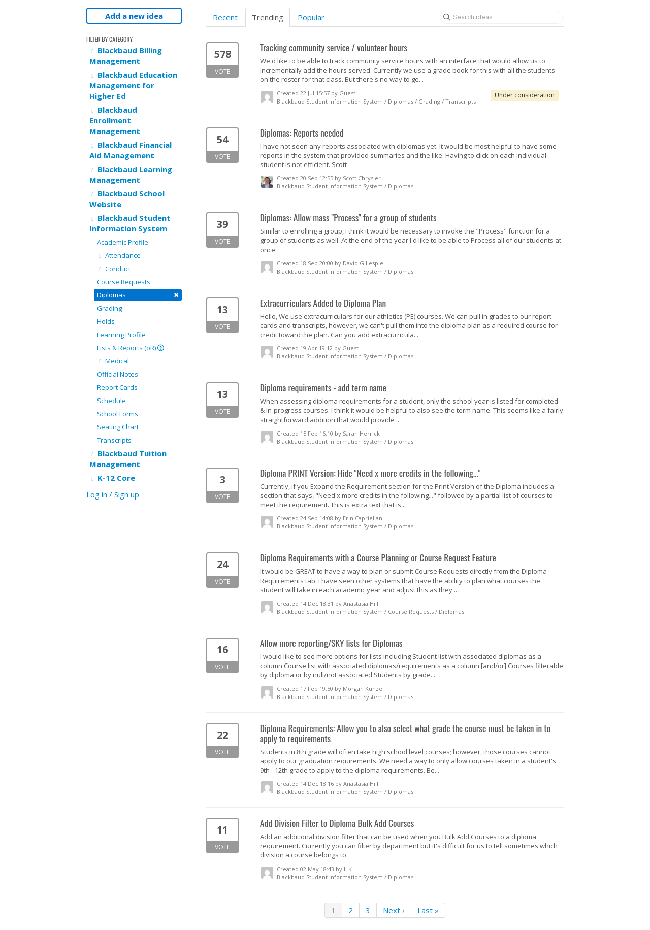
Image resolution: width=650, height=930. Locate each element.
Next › (394, 910)
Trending (267, 17)
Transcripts (114, 440)
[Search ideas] (502, 17)
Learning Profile (121, 334)
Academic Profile (122, 242)
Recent (225, 17)
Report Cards (117, 387)
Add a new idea (134, 16)
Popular (311, 17)
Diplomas (138, 295)
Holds (106, 321)
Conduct (114, 268)
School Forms (117, 413)
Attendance (119, 255)
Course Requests (123, 281)
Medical (113, 361)
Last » (428, 910)
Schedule (111, 400)
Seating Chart (118, 426)
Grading (109, 308)
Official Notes (117, 374)
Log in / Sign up (112, 494)
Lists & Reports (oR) (130, 347)
